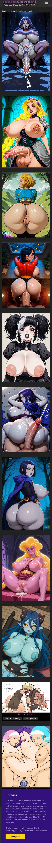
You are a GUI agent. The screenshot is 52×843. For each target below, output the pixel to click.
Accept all (15, 836)
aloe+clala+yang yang (26, 714)
